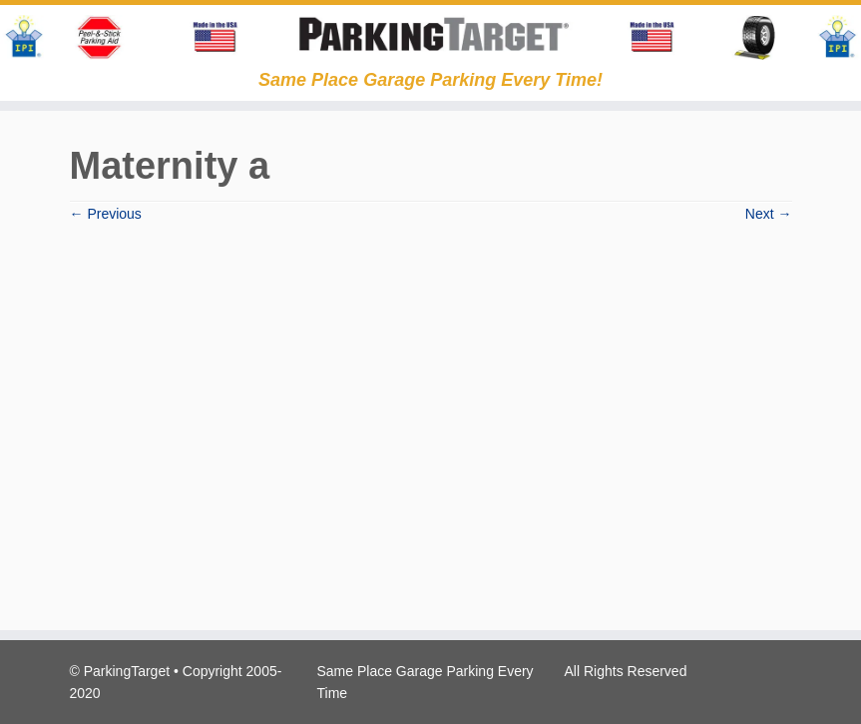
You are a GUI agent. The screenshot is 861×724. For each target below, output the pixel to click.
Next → (768, 214)
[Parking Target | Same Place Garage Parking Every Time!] (430, 37)
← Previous (106, 214)
